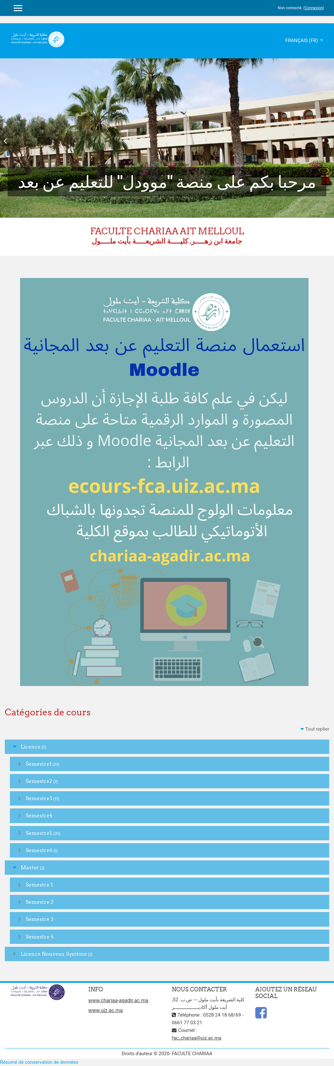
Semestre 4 (40, 936)
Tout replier (317, 729)
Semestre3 (39, 798)
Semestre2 (39, 781)
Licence (30, 746)
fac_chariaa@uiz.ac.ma (196, 1038)
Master (30, 867)
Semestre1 (39, 764)
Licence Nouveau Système (54, 954)
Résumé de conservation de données (39, 1062)
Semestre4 (39, 815)
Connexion (314, 8)
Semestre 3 (40, 919)
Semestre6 (39, 850)
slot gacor (84, 39)
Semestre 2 (40, 902)
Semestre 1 (39, 884)
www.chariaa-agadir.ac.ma (118, 1000)
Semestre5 (39, 833)
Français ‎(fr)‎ (302, 40)
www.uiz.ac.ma (105, 1010)
